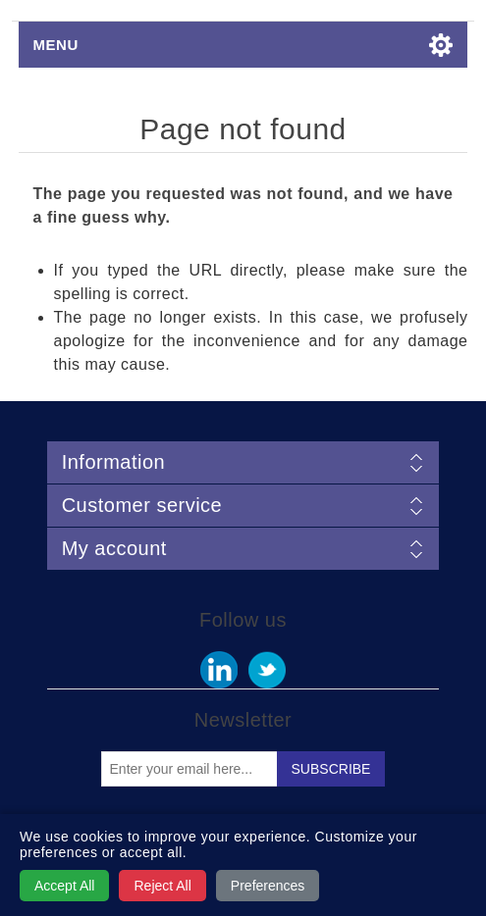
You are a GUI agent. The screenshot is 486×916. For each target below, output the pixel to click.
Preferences (267, 885)
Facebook (219, 669)
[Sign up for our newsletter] (189, 769)
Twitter (267, 669)
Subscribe (331, 769)
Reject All (162, 885)
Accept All (64, 885)
